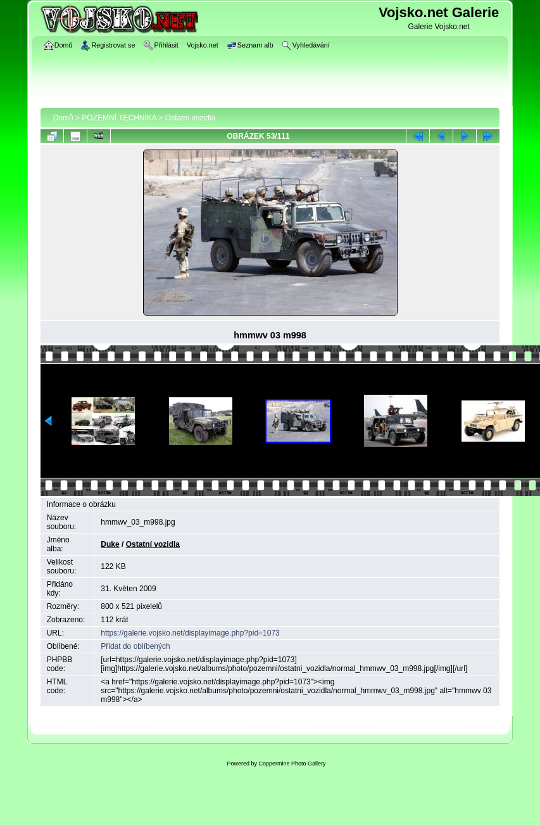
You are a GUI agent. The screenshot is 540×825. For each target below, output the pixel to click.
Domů (63, 117)
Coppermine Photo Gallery (291, 763)
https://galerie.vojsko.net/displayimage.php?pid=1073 (190, 633)
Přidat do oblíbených (135, 646)
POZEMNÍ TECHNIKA (119, 117)
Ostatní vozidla (190, 117)
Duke (110, 544)
